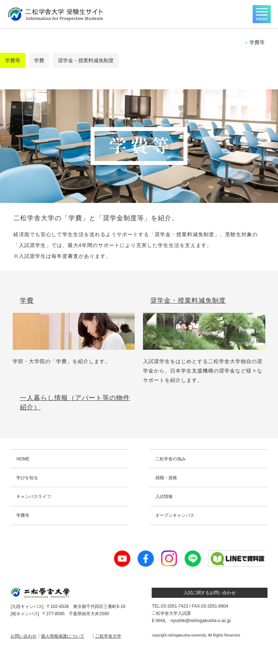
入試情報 (164, 496)
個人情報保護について (62, 636)
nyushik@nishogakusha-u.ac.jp (200, 620)
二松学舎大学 (108, 636)
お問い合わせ (23, 636)
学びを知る (27, 477)
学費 (39, 60)
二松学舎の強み (170, 458)
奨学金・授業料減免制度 (86, 60)
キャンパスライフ (33, 496)
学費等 (12, 60)
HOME (22, 458)
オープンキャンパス (174, 515)
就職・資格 (166, 477)
